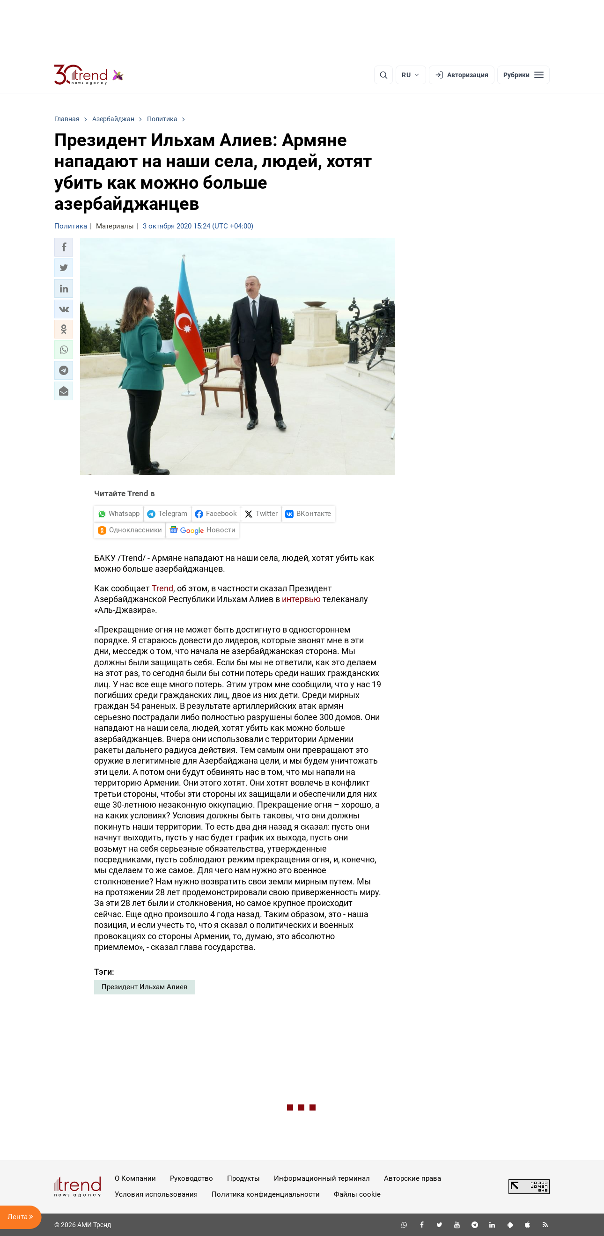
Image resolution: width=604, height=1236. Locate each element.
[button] (63, 247)
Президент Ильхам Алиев (145, 987)
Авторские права (412, 1178)
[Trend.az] (89, 75)
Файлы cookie (357, 1194)
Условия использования (156, 1194)
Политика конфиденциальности (266, 1194)
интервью (301, 599)
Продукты (243, 1178)
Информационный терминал (322, 1178)
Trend (162, 588)
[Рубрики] (523, 75)
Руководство (191, 1178)
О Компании (135, 1178)
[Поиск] (383, 75)
